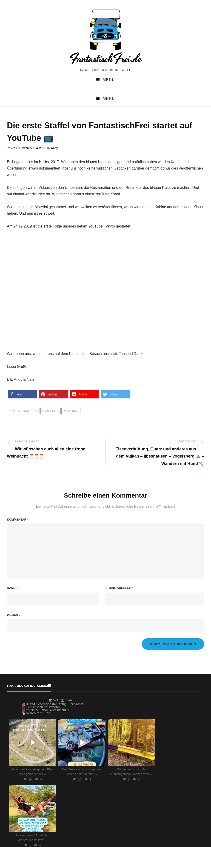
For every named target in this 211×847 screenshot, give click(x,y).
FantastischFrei (23, 410)
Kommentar (18, 519)
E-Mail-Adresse (119, 588)
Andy (54, 148)
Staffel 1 (50, 410)
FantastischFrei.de (105, 58)
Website (13, 615)
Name (12, 588)
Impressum (128, 838)
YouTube (70, 410)
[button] (22, 394)
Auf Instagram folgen (119, 790)
